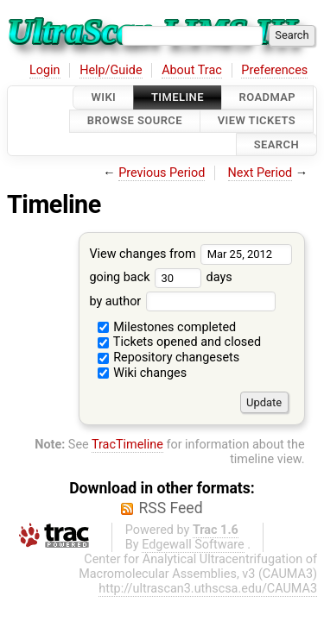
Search (276, 144)
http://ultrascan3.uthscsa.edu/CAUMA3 (207, 588)
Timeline (177, 97)
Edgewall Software (193, 544)
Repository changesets (169, 357)
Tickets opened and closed (179, 342)
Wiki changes (142, 373)
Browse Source (134, 121)
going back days (160, 277)
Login (44, 70)
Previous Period (161, 173)
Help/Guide (110, 70)
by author (182, 301)
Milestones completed (167, 327)
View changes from (190, 254)
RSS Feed (170, 508)
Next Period (260, 173)
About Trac (192, 70)
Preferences (274, 70)
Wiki (103, 97)
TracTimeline (127, 444)
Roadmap (267, 97)
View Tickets (256, 121)
